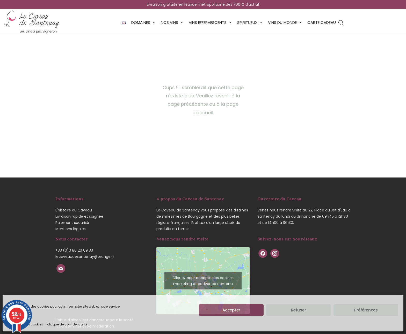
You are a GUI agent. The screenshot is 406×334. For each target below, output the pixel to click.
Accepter (231, 310)
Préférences (366, 310)
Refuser (298, 310)
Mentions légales (70, 228)
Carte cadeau (321, 22)
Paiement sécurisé (72, 222)
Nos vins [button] (172, 22)
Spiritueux (250, 22)
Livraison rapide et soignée (79, 216)
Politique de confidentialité (66, 324)
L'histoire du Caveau (73, 210)
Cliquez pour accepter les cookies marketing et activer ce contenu (203, 280)
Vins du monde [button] (285, 22)
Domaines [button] (143, 22)
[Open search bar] (341, 22)
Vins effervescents (210, 22)
